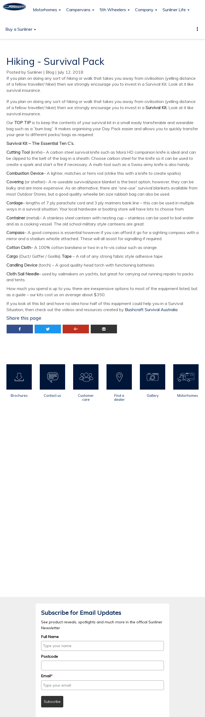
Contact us (52, 395)
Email (47, 676)
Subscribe (52, 701)
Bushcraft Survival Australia (151, 309)
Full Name (50, 636)
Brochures (19, 395)
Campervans (80, 9)
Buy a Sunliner (20, 29)
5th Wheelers (115, 9)
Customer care (86, 397)
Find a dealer (119, 397)
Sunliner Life (176, 9)
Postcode (49, 656)
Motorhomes (47, 9)
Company (146, 9)
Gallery (153, 395)
